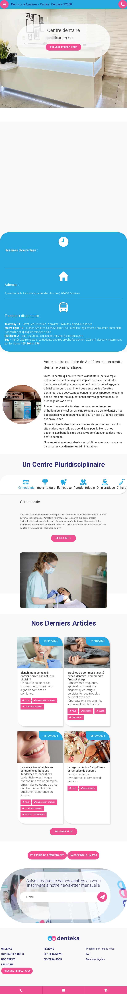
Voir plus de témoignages (47, 855)
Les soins (7, 964)
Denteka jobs (53, 959)
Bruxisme (87, 711)
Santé (101, 711)
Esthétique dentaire (33, 707)
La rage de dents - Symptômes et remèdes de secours (86, 769)
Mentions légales (95, 959)
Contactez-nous (12, 954)
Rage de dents (89, 788)
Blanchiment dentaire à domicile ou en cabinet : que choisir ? (37, 676)
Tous (27, 700)
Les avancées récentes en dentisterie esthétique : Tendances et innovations (36, 771)
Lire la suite (63, 538)
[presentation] (26, 484)
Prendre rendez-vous (63, 47)
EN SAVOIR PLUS (63, 831)
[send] (102, 897)
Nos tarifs (8, 959)
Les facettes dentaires (35, 815)
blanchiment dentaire (45, 700)
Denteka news (53, 954)
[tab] (26, 484)
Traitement (77, 717)
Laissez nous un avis (83, 855)
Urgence (106, 990)
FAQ (88, 954)
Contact (21, 990)
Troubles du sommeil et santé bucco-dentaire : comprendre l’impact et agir (86, 676)
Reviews (49, 948)
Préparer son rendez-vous (100, 948)
